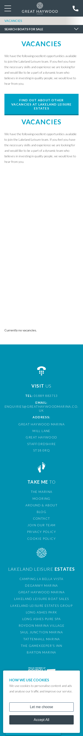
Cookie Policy (41, 538)
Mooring (41, 498)
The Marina (41, 492)
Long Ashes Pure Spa (41, 619)
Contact (41, 518)
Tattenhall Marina (41, 639)
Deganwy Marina (41, 585)
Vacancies (13, 21)
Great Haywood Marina (41, 592)
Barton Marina (41, 652)
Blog (41, 512)
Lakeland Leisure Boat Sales (41, 599)
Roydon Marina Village (41, 625)
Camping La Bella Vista (41, 579)
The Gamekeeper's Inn (41, 646)
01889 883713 (46, 396)
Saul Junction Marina (41, 632)
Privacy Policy (41, 532)
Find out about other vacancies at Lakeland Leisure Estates (41, 104)
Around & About (41, 505)
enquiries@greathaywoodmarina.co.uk (42, 408)
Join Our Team (41, 525)
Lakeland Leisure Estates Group (41, 605)
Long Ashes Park (41, 612)
